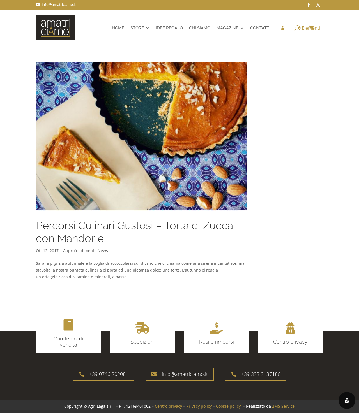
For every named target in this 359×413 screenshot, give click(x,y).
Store (137, 28)
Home (118, 28)
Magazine (227, 28)
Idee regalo (169, 28)
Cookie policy (228, 406)
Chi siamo (199, 28)
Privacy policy (199, 406)
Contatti (260, 28)
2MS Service (283, 406)
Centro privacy (168, 406)
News (103, 250)
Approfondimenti (79, 250)
